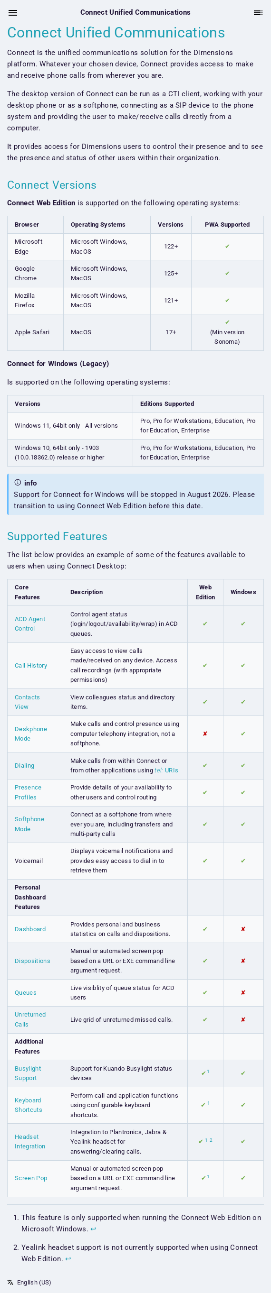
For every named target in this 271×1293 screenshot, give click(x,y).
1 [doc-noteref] (208, 1071)
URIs (166, 770)
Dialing (24, 765)
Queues (26, 992)
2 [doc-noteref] (211, 1140)
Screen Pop (31, 1178)
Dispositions (32, 960)
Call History (31, 665)
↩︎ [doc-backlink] (93, 1229)
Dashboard (30, 929)
